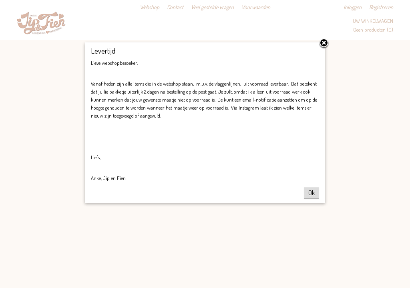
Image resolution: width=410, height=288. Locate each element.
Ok (311, 193)
